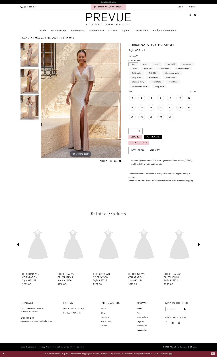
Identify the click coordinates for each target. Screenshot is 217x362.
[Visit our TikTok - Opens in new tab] (179, 329)
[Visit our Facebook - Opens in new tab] (166, 329)
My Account (106, 326)
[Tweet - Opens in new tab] (111, 162)
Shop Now (114, 2)
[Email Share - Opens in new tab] (120, 162)
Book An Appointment (142, 147)
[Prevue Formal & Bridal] (108, 20)
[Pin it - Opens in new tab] (115, 162)
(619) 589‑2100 (27, 323)
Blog (103, 318)
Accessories (142, 335)
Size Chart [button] (191, 92)
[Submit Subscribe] (193, 315)
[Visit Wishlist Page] (192, 7)
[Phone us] (28, 7)
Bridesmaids (142, 331)
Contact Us (105, 322)
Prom (139, 318)
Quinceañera (142, 322)
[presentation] (38, 250)
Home (24, 38)
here (170, 358)
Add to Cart (138, 139)
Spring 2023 (67, 38)
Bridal (139, 314)
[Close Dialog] (4, 359)
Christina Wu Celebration (44, 38)
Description (137, 155)
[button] (180, 7)
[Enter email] (180, 315)
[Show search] (190, 15)
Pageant (140, 326)
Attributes (155, 155)
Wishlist (104, 331)
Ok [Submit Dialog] (212, 359)
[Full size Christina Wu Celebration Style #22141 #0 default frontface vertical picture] (81, 101)
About (103, 314)
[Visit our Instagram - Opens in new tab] (172, 329)
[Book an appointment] (108, 7)
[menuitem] (28, 7)
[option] (30, 57)
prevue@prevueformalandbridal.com (36, 326)
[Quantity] (135, 132)
